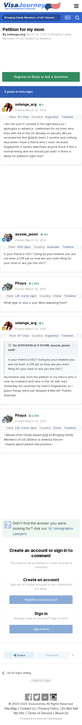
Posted (30, 110)
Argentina (51, 117)
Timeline (67, 117)
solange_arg (16, 34)
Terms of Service (39, 713)
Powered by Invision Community (41, 718)
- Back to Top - (41, 680)
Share (19, 655)
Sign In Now (41, 629)
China (57, 296)
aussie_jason (26, 234)
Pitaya (20, 283)
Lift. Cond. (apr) (26, 296)
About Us (61, 713)
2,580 (34, 283)
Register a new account (41, 599)
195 (44, 234)
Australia (53, 247)
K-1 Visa (23, 117)
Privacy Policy (48, 708)
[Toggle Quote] (10, 345)
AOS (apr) (24, 247)
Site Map (10, 708)
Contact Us (28, 708)
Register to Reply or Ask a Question (41, 77)
